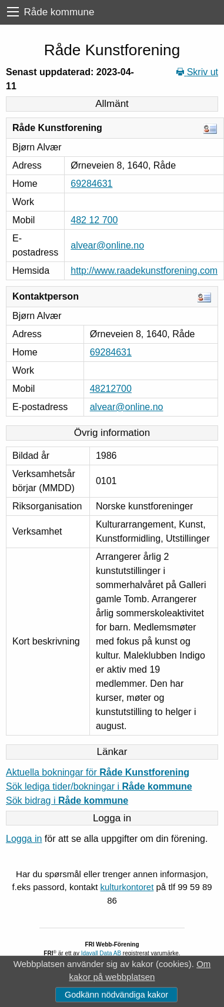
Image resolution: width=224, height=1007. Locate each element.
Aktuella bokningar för (97, 772)
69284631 (91, 184)
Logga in (24, 839)
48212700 (111, 389)
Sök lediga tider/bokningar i (99, 786)
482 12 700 (94, 220)
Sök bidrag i (67, 800)
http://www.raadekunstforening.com (144, 271)
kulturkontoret (126, 887)
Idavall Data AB (101, 953)
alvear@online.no (107, 245)
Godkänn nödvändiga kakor (116, 994)
